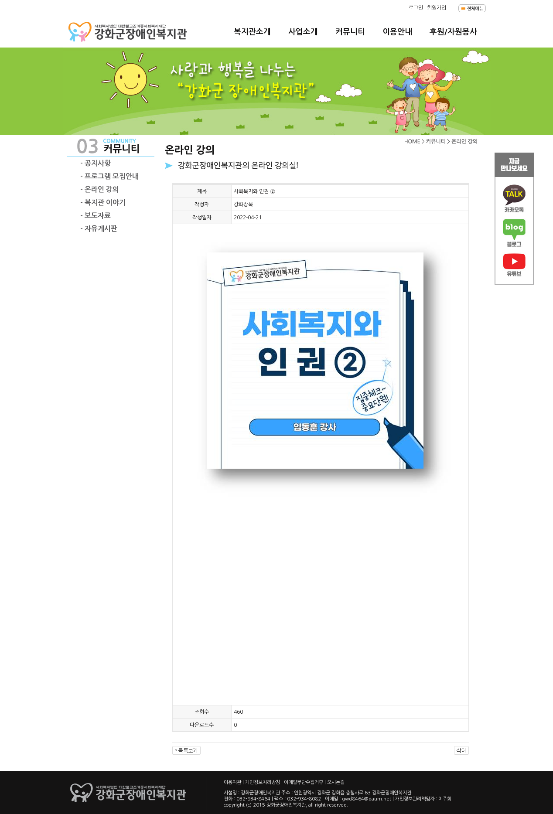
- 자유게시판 (98, 228)
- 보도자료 (95, 215)
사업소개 (303, 32)
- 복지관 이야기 (103, 202)
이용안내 (397, 32)
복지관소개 (252, 32)
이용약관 (232, 782)
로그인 (416, 7)
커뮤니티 (350, 32)
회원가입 (436, 7)
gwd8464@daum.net (366, 799)
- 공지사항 (95, 163)
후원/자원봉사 (453, 32)
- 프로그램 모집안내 (109, 176)
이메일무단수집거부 (303, 782)
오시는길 (336, 782)
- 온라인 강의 (99, 189)
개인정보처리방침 (262, 782)
